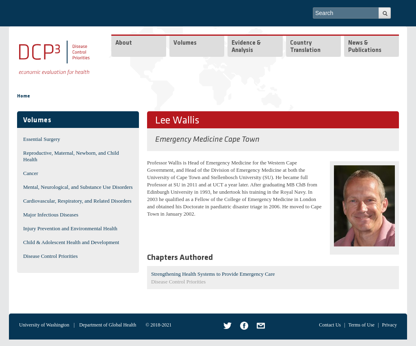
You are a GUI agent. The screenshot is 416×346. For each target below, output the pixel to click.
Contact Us (330, 325)
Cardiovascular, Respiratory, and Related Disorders (77, 201)
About (123, 43)
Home (23, 96)
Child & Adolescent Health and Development (71, 242)
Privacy (389, 325)
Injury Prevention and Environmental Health (70, 228)
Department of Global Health (107, 325)
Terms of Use (361, 325)
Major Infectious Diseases (50, 215)
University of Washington (44, 325)
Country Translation (305, 47)
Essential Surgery (41, 139)
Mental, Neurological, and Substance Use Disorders (78, 187)
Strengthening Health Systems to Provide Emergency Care (213, 274)
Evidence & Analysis (246, 47)
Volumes (185, 43)
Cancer (30, 173)
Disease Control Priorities (50, 256)
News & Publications (364, 47)
